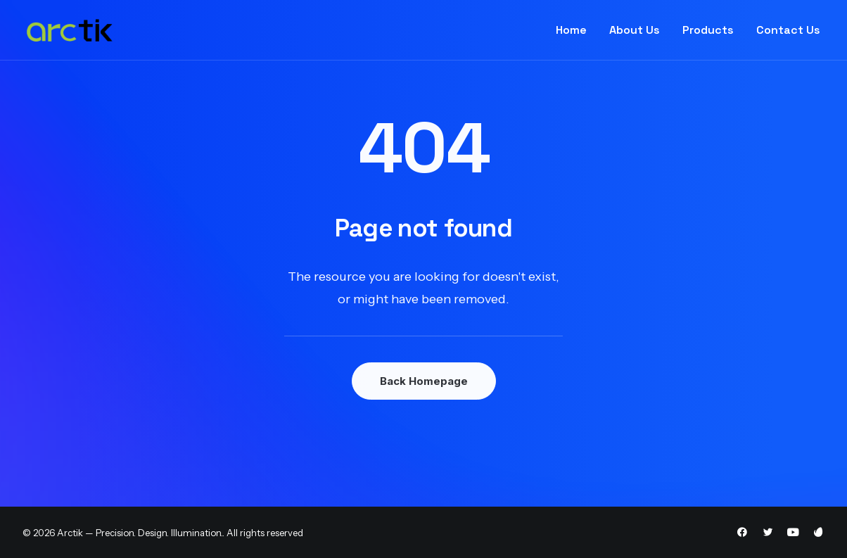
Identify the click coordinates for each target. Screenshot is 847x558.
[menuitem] (576, 30)
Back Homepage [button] (424, 381)
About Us (634, 30)
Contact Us (788, 30)
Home (571, 30)
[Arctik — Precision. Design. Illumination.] (70, 30)
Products (708, 30)
